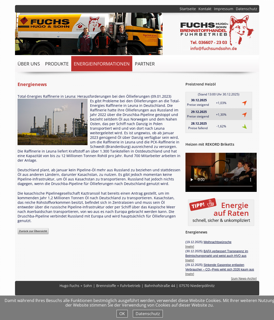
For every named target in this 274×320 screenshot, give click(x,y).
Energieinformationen (102, 64)
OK (122, 313)
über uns (29, 64)
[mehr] (189, 246)
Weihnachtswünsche (218, 242)
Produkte (57, 64)
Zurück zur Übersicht (33, 231)
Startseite (188, 8)
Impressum (223, 8)
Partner (145, 64)
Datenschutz (246, 8)
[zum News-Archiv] (243, 278)
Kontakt (204, 8)
